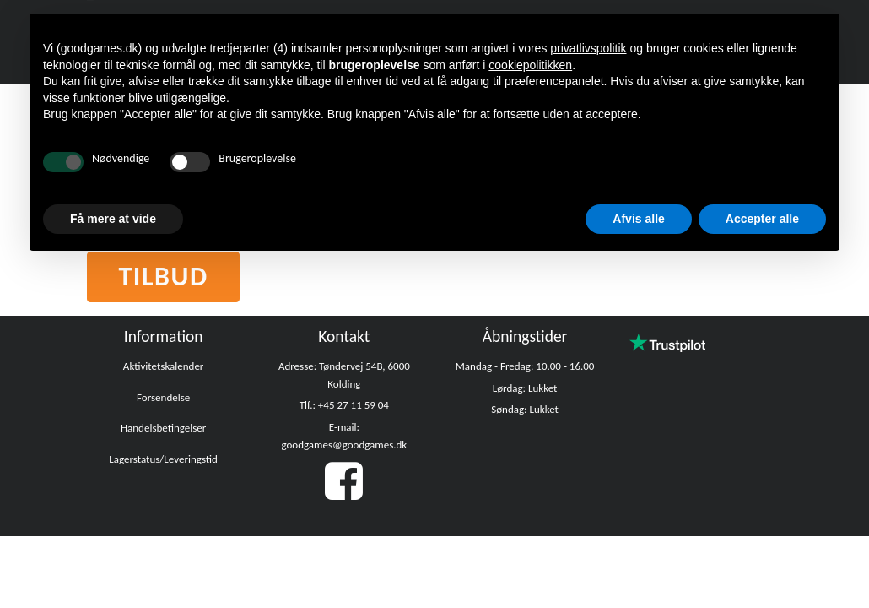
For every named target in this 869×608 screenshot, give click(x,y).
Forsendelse (163, 397)
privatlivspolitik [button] (588, 48)
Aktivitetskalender (163, 366)
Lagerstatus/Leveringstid (163, 459)
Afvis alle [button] (638, 218)
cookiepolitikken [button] (530, 65)
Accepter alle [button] (762, 218)
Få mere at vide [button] (113, 218)
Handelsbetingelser (163, 427)
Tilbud (163, 276)
